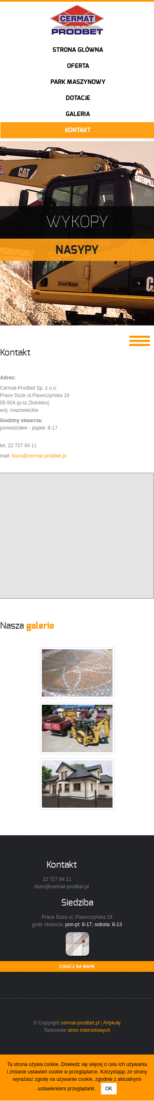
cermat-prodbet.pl (80, 1023)
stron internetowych (88, 1030)
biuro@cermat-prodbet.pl (39, 456)
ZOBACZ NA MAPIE (77, 967)
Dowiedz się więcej (82, 1064)
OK (108, 1089)
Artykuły (112, 1023)
